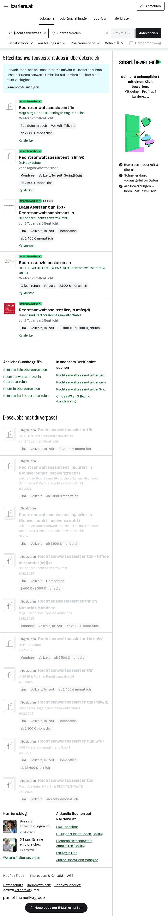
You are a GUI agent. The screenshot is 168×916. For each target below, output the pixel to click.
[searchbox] (28, 33)
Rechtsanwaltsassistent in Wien (81, 382)
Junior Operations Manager (77, 860)
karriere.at (66, 819)
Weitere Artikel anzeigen (21, 858)
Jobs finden (148, 33)
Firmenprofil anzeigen (22, 87)
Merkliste (121, 18)
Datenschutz (13, 885)
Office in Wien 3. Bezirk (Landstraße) (73, 398)
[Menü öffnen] (5, 6)
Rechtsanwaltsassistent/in (46, 107)
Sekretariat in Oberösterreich (26, 396)
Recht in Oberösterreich (21, 389)
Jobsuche (46, 18)
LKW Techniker (67, 827)
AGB (70, 876)
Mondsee (27, 175)
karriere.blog (15, 813)
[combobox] (28, 33)
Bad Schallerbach (33, 126)
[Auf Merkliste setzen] (27, 140)
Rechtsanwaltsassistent (30, 58)
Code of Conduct (67, 885)
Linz (23, 231)
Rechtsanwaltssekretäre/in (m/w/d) (54, 309)
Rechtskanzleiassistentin (45, 262)
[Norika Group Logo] (24, 898)
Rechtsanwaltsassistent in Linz (80, 375)
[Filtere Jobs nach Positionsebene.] (88, 44)
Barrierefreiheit (39, 885)
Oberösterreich (84, 58)
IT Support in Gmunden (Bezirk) (79, 834)
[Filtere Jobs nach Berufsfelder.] (23, 44)
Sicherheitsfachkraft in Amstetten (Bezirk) (74, 843)
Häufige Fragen (14, 876)
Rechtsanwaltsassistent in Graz (81, 389)
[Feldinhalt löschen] (45, 33)
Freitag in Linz (66, 853)
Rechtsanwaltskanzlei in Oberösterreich (22, 379)
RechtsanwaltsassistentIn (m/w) (51, 157)
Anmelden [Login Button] (150, 6)
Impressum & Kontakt (47, 876)
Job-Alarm (101, 18)
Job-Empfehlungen (74, 18)
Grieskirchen (30, 286)
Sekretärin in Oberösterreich (25, 370)
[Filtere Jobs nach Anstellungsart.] (54, 44)
